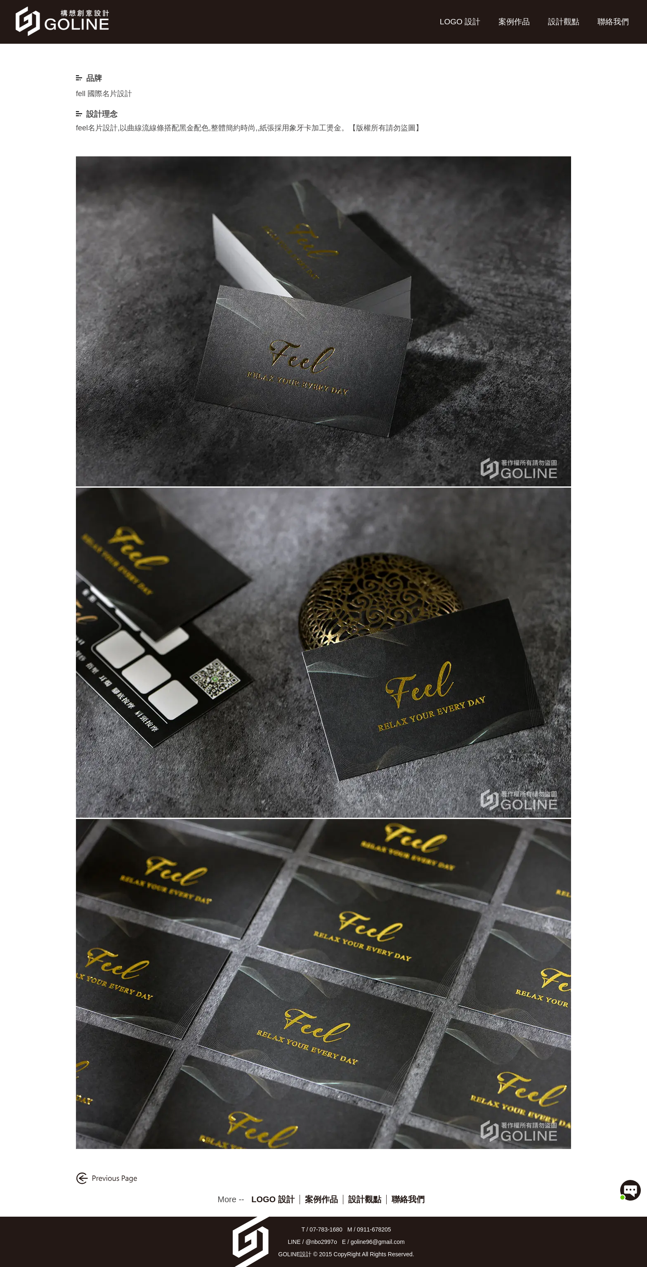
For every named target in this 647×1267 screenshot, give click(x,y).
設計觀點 (563, 21)
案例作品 (514, 21)
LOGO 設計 (460, 21)
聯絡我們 (613, 21)
